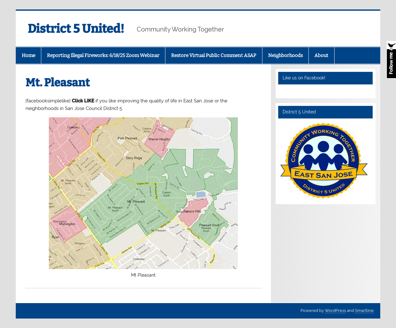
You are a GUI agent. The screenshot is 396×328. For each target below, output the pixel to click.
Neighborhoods (285, 55)
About (321, 55)
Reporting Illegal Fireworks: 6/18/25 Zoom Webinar (103, 55)
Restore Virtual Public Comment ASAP (213, 55)
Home (28, 55)
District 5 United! (76, 28)
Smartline (364, 310)
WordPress (335, 310)
